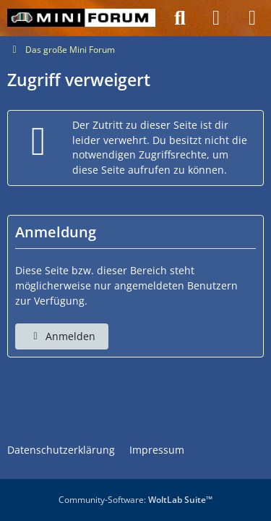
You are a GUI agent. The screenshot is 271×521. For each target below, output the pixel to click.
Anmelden (61, 336)
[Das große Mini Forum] (81, 18)
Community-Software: (135, 500)
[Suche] (179, 18)
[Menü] (252, 18)
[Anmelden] (216, 18)
